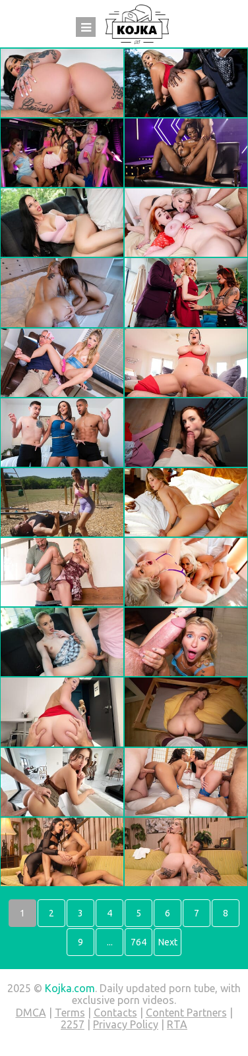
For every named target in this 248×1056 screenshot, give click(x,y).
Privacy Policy (125, 1024)
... (110, 942)
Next (167, 942)
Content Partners (186, 1012)
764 (138, 942)
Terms (70, 1012)
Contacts (115, 1012)
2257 (72, 1024)
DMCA (31, 1012)
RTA (177, 1024)
